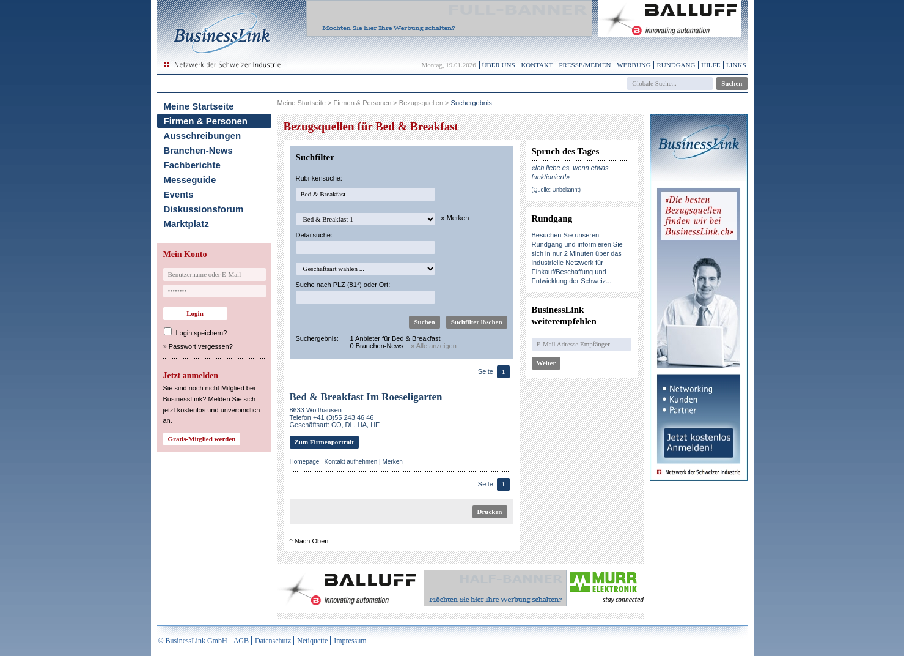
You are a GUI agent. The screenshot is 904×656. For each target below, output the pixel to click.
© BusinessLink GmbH (192, 640)
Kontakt (537, 65)
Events (179, 194)
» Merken (455, 218)
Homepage (305, 461)
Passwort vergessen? (201, 346)
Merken (392, 461)
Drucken (489, 511)
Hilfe (710, 65)
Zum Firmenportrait (324, 441)
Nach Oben (312, 541)
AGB (241, 640)
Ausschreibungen (202, 135)
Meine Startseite (199, 106)
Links (736, 65)
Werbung (634, 65)
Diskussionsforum (204, 209)
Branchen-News (198, 150)
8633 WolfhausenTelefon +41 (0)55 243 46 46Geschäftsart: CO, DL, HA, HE (335, 417)
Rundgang (675, 65)
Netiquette (312, 640)
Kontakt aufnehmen (351, 461)
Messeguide (190, 179)
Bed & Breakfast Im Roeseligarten (366, 397)
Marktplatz (186, 223)
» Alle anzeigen (434, 345)
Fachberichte (192, 165)
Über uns (498, 65)
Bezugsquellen (421, 102)
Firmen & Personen (206, 121)
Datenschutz (273, 640)
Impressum (350, 640)
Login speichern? (201, 333)
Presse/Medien (585, 65)
